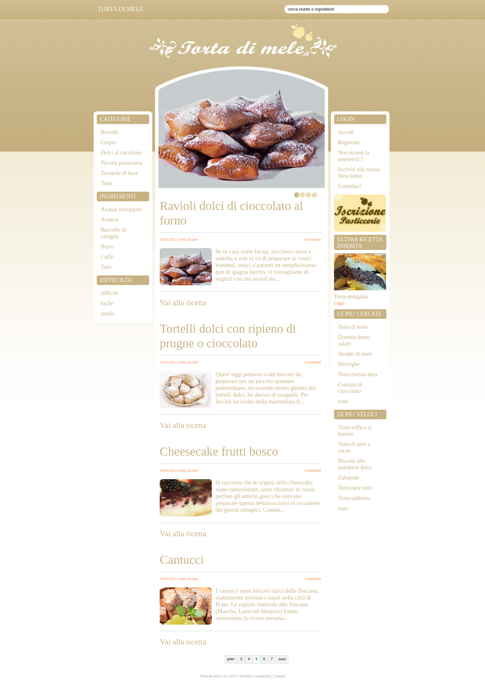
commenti (313, 239)
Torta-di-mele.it (211, 676)
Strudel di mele (355, 354)
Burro (107, 246)
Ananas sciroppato (121, 209)
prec (230, 659)
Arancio (110, 219)
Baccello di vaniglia (113, 233)
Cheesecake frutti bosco (219, 451)
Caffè (107, 257)
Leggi (339, 303)
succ (282, 659)
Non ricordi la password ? (353, 155)
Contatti (279, 676)
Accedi (346, 132)
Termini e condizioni (254, 676)
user (195, 239)
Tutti (106, 267)
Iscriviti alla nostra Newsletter (359, 172)
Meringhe (349, 364)
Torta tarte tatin (355, 488)
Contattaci (349, 186)
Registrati (349, 142)
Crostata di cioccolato (350, 387)
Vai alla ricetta (183, 302)
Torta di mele (353, 327)
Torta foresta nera (357, 374)
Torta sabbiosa (354, 498)
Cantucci (182, 560)
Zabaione (348, 478)
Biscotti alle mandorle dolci (355, 464)
